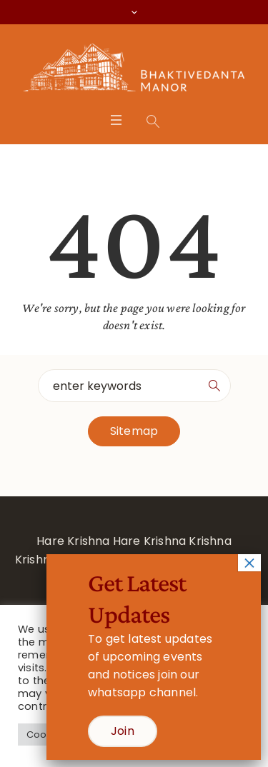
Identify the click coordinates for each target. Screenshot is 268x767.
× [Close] (249, 562)
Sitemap (134, 431)
